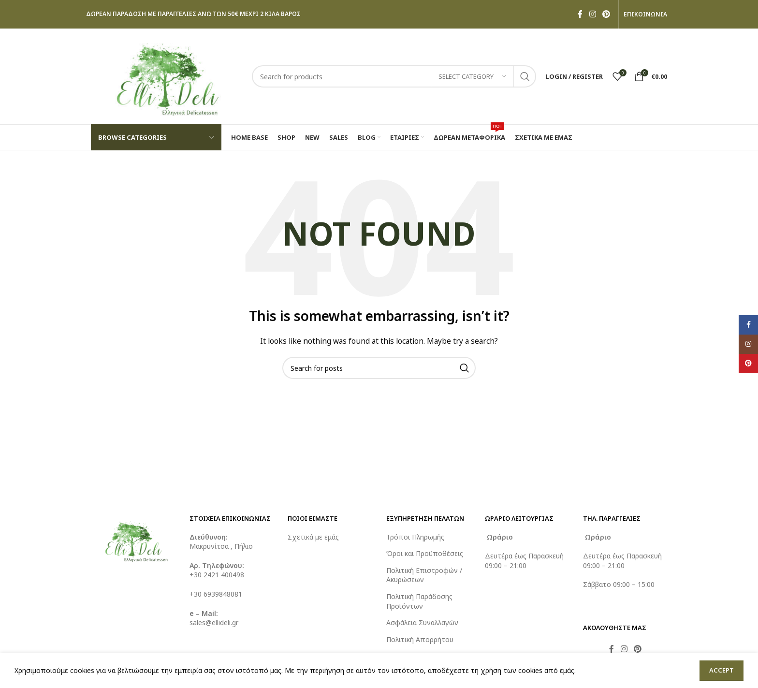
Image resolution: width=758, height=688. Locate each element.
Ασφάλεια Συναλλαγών (422, 622)
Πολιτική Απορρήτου (419, 639)
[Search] (394, 76)
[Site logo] (166, 75)
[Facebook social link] (580, 14)
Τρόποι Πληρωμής (415, 537)
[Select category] (472, 76)
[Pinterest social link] (606, 14)
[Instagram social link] (592, 14)
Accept (721, 670)
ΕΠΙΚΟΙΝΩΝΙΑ (645, 14)
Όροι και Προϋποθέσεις (424, 553)
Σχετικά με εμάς (313, 537)
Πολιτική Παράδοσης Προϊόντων (419, 601)
